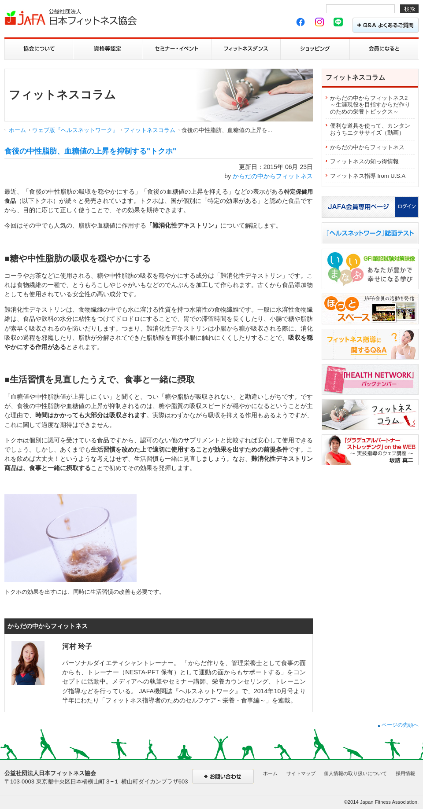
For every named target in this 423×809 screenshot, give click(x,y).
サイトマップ (300, 773)
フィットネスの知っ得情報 (364, 161)
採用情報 (405, 773)
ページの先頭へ (398, 725)
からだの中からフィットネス (273, 176)
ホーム (17, 130)
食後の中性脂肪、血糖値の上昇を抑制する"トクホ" (90, 151)
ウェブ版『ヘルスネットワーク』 (75, 130)
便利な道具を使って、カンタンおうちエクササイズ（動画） (370, 129)
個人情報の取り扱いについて (355, 773)
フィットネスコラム (149, 130)
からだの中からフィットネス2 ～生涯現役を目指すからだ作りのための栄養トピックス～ (370, 105)
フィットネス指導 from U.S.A (367, 176)
